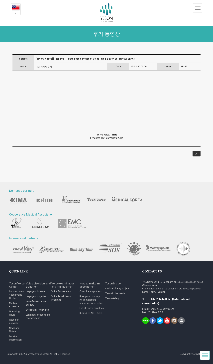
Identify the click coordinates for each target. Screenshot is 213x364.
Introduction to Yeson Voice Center (16, 294)
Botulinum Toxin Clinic (37, 309)
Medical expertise (14, 305)
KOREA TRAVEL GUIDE (91, 313)
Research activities (14, 321)
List (196, 153)
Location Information (15, 338)
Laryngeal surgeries (36, 296)
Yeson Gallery (112, 298)
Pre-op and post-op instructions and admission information (91, 299)
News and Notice (14, 330)
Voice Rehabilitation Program (61, 298)
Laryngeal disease (35, 291)
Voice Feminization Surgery (36, 303)
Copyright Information (191, 354)
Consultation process (91, 291)
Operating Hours (14, 313)
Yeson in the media (115, 293)
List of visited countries (92, 308)
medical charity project (117, 288)
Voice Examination (61, 291)
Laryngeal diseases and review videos (38, 316)
